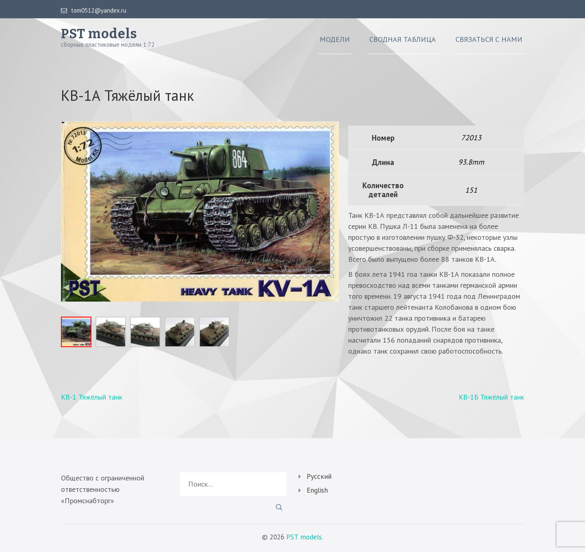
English (317, 490)
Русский (319, 476)
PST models (99, 33)
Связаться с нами (488, 39)
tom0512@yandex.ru (93, 10)
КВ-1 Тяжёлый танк (91, 397)
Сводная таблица (402, 39)
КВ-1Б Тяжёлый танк (491, 397)
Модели (335, 39)
